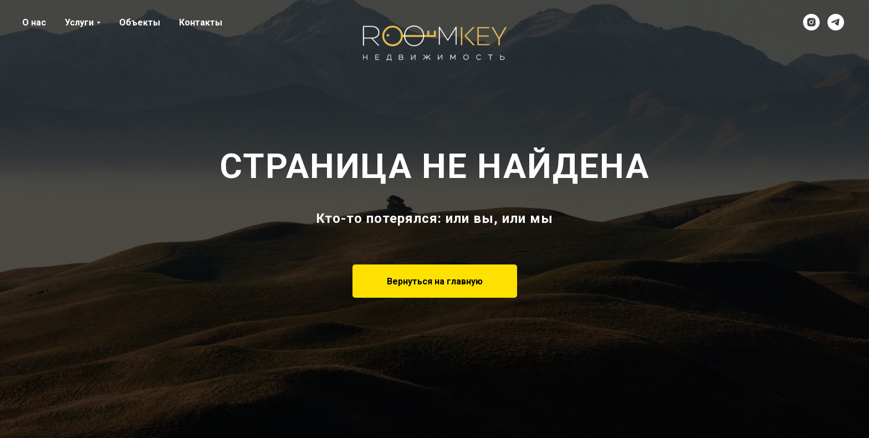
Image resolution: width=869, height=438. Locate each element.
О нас (34, 22)
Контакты (200, 22)
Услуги (79, 22)
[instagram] (811, 22)
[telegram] (835, 22)
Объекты (139, 22)
